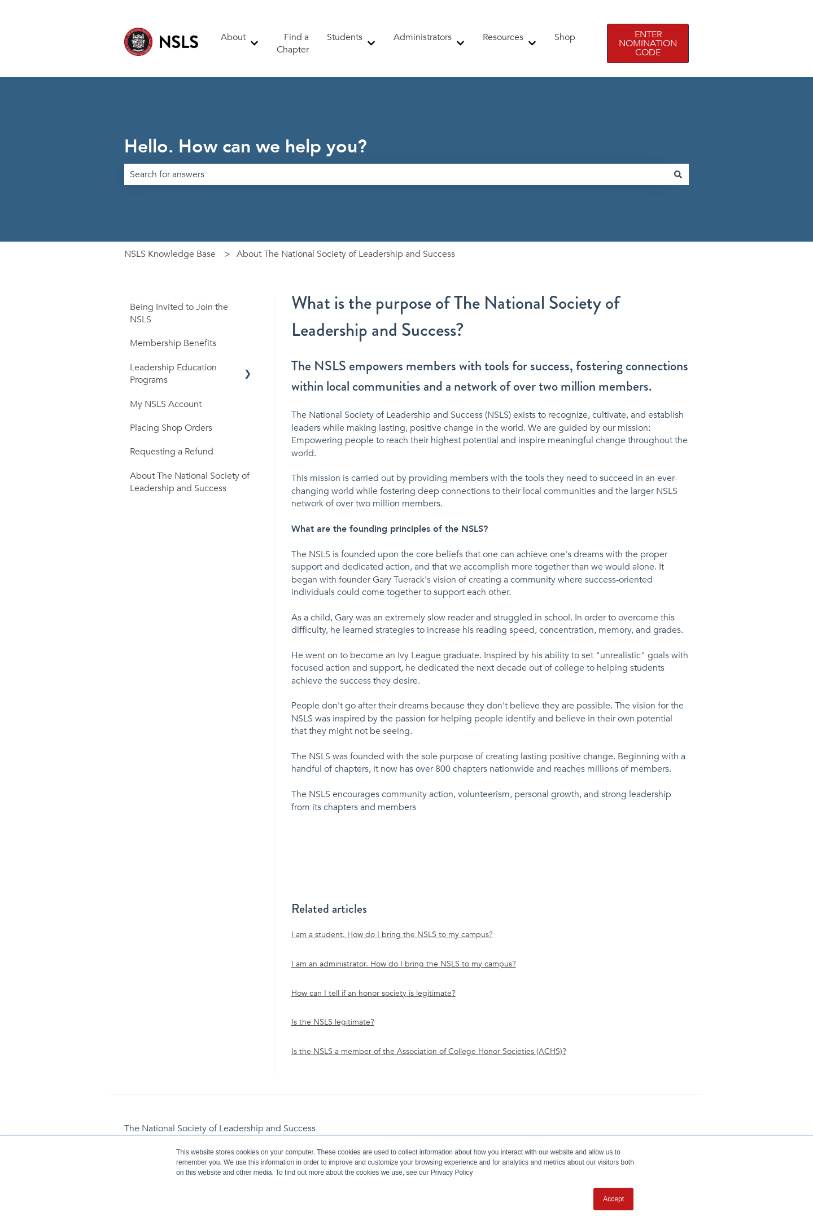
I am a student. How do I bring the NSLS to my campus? (392, 934)
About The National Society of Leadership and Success (346, 254)
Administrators (423, 37)
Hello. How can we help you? (245, 146)
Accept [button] (613, 1199)
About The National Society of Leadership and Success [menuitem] (190, 482)
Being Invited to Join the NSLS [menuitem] (179, 313)
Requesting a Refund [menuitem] (171, 451)
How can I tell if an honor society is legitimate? (373, 993)
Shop (564, 37)
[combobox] (395, 174)
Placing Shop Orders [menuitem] (171, 428)
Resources (503, 37)
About (233, 37)
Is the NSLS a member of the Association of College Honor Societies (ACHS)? (428, 1051)
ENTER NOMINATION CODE (648, 43)
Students (344, 37)
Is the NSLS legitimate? (332, 1022)
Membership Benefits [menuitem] (173, 343)
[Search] (678, 174)
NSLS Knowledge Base (170, 254)
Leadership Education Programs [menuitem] (173, 373)
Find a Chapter (293, 43)
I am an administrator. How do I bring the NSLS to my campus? (403, 964)
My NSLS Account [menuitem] (166, 404)
